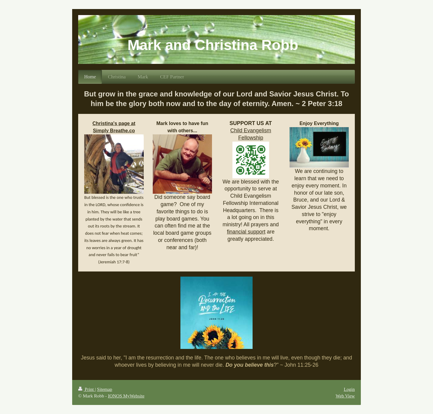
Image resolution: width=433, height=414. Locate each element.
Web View (345, 395)
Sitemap (104, 389)
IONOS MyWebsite (126, 395)
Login (349, 389)
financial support (246, 232)
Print (86, 389)
